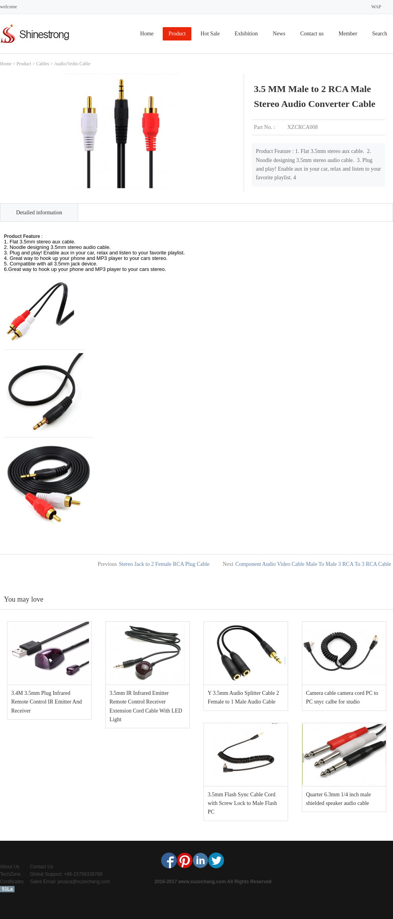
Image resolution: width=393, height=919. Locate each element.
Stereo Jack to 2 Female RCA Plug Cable (164, 564)
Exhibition (246, 34)
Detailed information (39, 212)
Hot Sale (210, 34)
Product (177, 34)
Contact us (312, 34)
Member (347, 34)
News (279, 34)
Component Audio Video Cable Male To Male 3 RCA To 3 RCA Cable (313, 564)
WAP (376, 6)
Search (379, 34)
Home (147, 34)
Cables (42, 63)
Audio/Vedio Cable (72, 63)
